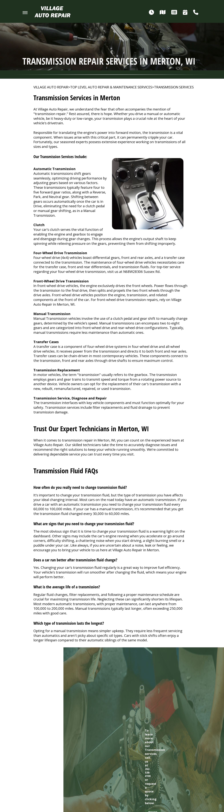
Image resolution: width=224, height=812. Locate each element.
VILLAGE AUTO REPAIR (50, 87)
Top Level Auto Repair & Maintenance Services (111, 87)
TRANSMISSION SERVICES (174, 87)
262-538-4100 (148, 772)
